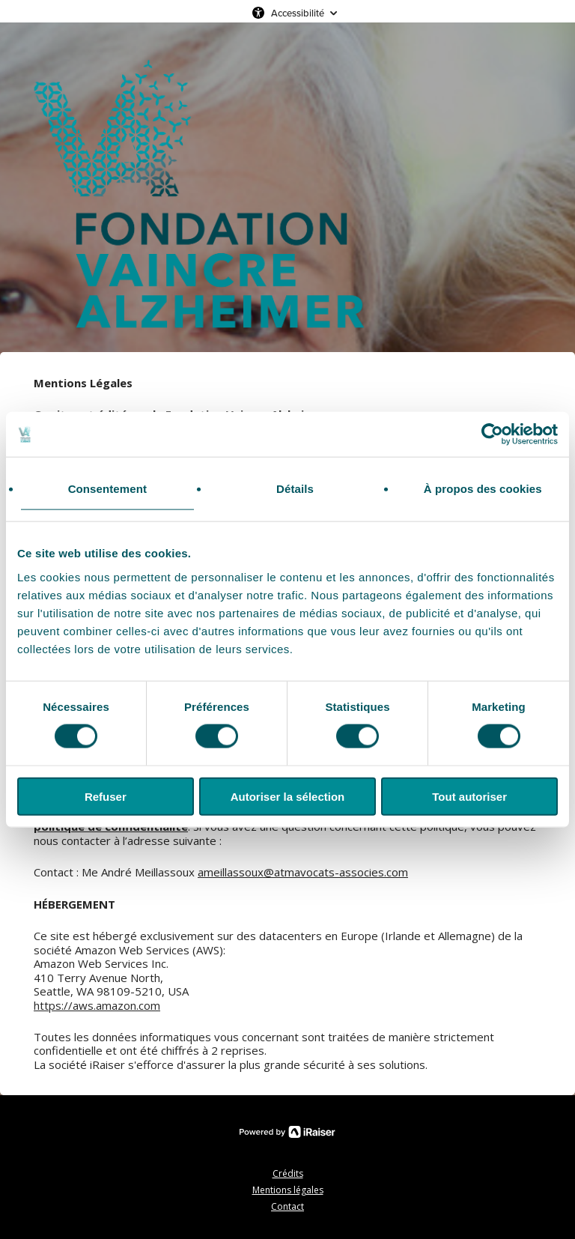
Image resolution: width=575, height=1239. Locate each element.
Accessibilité (297, 12)
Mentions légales (287, 1190)
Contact (287, 1206)
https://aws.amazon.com (97, 1005)
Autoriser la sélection (288, 796)
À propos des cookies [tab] (483, 488)
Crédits (288, 1173)
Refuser (106, 796)
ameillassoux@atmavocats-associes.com (303, 871)
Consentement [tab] (107, 488)
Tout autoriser (469, 796)
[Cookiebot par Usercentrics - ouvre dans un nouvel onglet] (492, 434)
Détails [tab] (295, 488)
